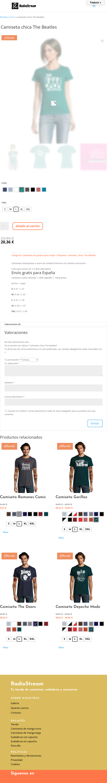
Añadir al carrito (28, 226)
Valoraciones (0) (12, 324)
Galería (15, 703)
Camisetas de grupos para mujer (38, 255)
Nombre (9, 382)
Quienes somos (20, 708)
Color (4, 182)
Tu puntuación (13, 359)
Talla (3, 202)
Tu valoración (12, 363)
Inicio (12, 17)
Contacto (16, 712)
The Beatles (90, 255)
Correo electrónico (14, 396)
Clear (5, 532)
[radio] (5, 189)
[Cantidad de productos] (4, 226)
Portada (4, 17)
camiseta (72, 255)
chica (80, 255)
